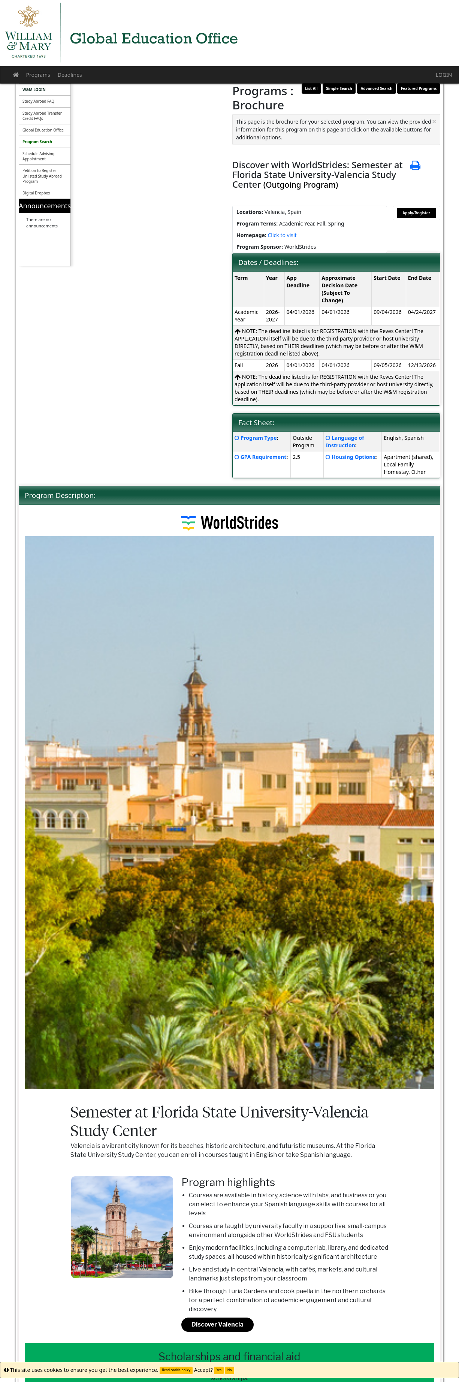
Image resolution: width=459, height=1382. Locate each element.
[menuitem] (44, 89)
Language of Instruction (345, 441)
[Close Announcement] (434, 122)
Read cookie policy (176, 1370)
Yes (218, 1370)
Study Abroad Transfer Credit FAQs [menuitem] (42, 116)
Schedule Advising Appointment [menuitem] (38, 156)
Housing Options (353, 456)
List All (311, 88)
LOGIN (444, 74)
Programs (38, 74)
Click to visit (282, 235)
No (229, 1370)
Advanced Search (376, 88)
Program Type (259, 437)
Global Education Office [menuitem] (43, 130)
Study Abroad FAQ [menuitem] (38, 101)
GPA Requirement (264, 456)
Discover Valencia (217, 1324)
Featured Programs (419, 88)
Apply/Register (416, 212)
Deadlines (70, 74)
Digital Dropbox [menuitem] (36, 193)
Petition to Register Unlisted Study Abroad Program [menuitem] (42, 176)
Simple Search (339, 88)
